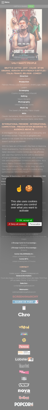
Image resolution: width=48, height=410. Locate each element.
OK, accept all (24, 220)
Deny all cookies (17, 224)
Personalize (35, 224)
